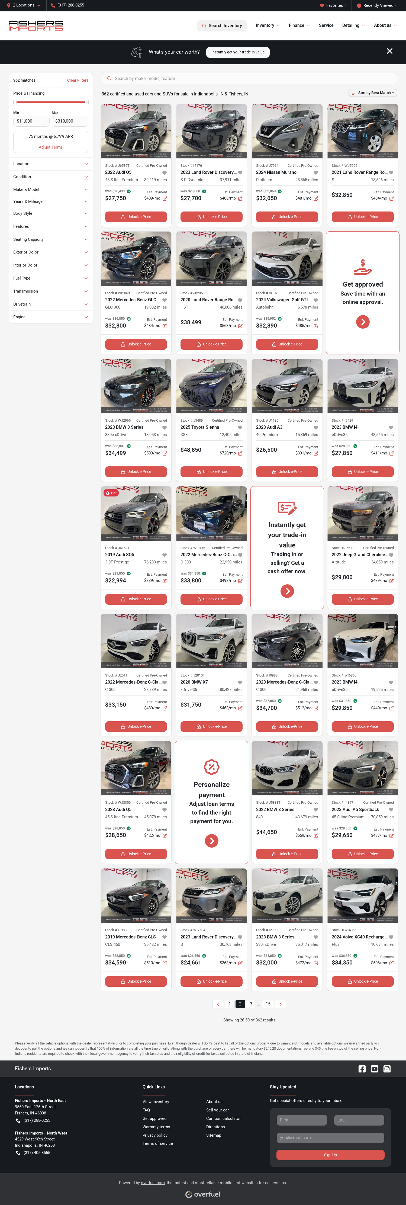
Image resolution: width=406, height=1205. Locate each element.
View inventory (156, 1101)
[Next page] (280, 1004)
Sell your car (217, 1110)
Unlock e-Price (136, 217)
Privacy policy (155, 1135)
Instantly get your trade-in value (238, 52)
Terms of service (158, 1143)
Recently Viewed (375, 5)
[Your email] (330, 1137)
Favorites (331, 5)
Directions (215, 1126)
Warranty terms (156, 1126)
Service (326, 25)
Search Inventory (222, 26)
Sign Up (330, 1155)
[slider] (13, 102)
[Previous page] (218, 1004)
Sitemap (213, 1135)
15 (268, 1004)
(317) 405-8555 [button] (33, 1153)
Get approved (154, 1118)
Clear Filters (77, 80)
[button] (25, 5)
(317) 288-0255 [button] (67, 5)
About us (214, 1101)
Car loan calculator (223, 1118)
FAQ (146, 1110)
